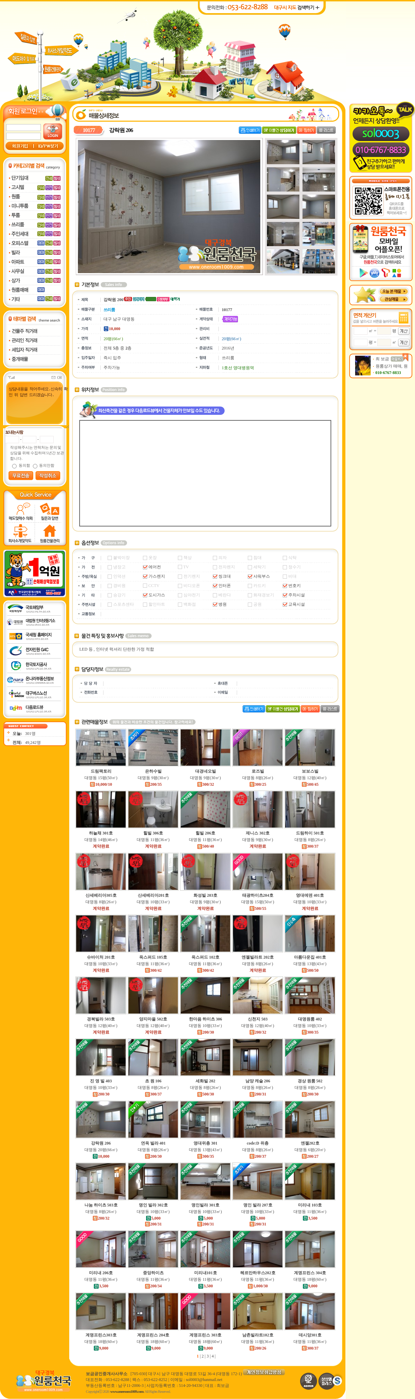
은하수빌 (153, 771)
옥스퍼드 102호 (205, 957)
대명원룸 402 (310, 1019)
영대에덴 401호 (310, 895)
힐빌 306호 (153, 833)
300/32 (205, 784)
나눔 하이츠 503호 (101, 1205)
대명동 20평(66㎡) (100, 1149)
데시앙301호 (310, 1335)
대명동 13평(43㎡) (310, 963)
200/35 (153, 784)
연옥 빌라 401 (153, 1143)
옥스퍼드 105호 (153, 957)
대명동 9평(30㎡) (153, 777)
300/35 (309, 1032)
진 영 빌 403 (101, 1081)
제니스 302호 (258, 833)
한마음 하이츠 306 (205, 1019)
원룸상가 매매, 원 (392, 366)
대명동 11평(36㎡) (153, 839)
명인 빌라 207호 (257, 1205)
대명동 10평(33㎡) (153, 901)
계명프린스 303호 (205, 1335)
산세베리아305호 (101, 895)
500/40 (205, 846)
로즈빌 (258, 771)
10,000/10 (101, 784)
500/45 (309, 784)
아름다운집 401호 (310, 957)
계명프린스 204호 (153, 1335)
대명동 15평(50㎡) (100, 777)
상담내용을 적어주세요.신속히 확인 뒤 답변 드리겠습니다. (35, 407)
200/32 (257, 1032)
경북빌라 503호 (101, 1019)
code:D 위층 (258, 1143)
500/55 (257, 908)
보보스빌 (310, 771)
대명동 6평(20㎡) (310, 1149)
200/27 (309, 1156)
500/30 (205, 1094)
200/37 (257, 1156)
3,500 (310, 1218)
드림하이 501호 (310, 833)
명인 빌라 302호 (153, 1205)
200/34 (153, 1286)
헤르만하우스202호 (258, 1272)
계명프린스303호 (101, 1335)
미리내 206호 (101, 1272)
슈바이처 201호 (101, 957)
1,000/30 (257, 1286)
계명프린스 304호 (310, 1272)
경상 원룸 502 (310, 1081)
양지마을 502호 (153, 1019)
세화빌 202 (205, 1081)
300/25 (257, 784)
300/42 (153, 970)
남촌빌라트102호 (257, 1335)
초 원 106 (153, 1081)
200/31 (257, 1094)
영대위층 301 (205, 1143)
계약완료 (101, 846)
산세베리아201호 (153, 895)
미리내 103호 (310, 1205)
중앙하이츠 (153, 1272)
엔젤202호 (310, 1143)
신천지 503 (258, 1019)
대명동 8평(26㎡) (257, 777)
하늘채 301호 (101, 833)
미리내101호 (205, 1272)
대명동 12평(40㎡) (310, 777)
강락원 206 (101, 1143)
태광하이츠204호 (257, 895)
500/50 (309, 970)
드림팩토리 (101, 771)
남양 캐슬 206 (257, 1081)
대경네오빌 (205, 771)
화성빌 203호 (205, 895)
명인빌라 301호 (205, 1205)
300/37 (309, 846)
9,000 (310, 1286)
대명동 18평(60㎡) (310, 1279)
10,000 (100, 1156)
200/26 (257, 1348)
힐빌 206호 (205, 833)
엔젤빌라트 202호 (258, 957)
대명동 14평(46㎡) (100, 839)
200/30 (205, 1032)
